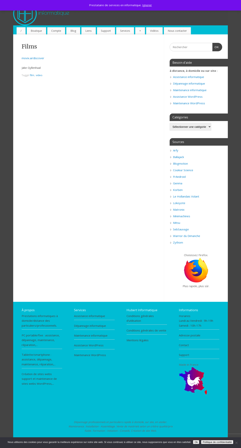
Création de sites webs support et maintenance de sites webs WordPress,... (39, 378)
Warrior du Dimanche (186, 236)
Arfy (175, 150)
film (32, 75)
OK (215, 47)
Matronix (179, 209)
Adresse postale (189, 335)
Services (125, 31)
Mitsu (176, 223)
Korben (178, 190)
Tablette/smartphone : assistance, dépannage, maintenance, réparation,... (39, 359)
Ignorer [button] (147, 5)
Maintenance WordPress (189, 103)
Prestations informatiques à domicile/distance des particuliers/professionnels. (40, 320)
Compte (56, 31)
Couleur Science (183, 170)
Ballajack (178, 157)
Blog (73, 31)
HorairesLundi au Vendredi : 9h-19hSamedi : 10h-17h (196, 320)
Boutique (36, 31)
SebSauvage (181, 229)
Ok (196, 442)
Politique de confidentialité (217, 442)
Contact (184, 345)
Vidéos (154, 31)
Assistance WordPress (188, 96)
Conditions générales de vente (146, 330)
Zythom (178, 242)
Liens (88, 31)
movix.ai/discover (33, 58)
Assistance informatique (188, 77)
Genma (177, 183)
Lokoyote (179, 203)
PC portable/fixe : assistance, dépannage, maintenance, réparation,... (41, 340)
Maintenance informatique (190, 90)
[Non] (236, 443)
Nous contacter (177, 31)
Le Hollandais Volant (186, 196)
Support (106, 31)
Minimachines (181, 216)
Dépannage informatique (189, 83)
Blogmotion (180, 163)
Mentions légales (138, 340)
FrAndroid (179, 177)
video (39, 75)
